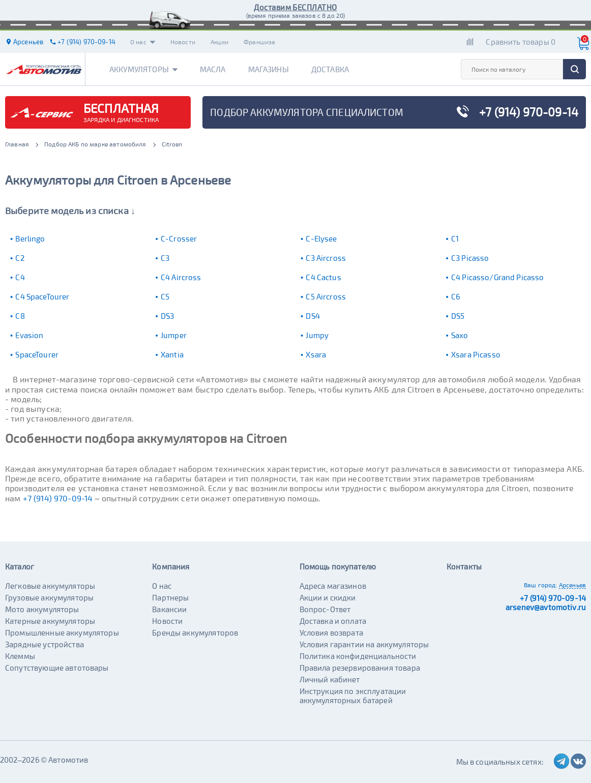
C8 (19, 315)
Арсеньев (572, 584)
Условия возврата (331, 632)
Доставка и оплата (333, 620)
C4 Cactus (323, 277)
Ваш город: (540, 584)
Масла (213, 69)
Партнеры (170, 597)
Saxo (459, 335)
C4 (19, 277)
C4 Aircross (181, 277)
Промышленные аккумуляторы (62, 632)
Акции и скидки (328, 597)
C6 (455, 296)
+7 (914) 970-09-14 (58, 498)
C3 (165, 257)
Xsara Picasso (475, 354)
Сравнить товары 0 (520, 41)
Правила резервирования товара (360, 667)
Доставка (330, 69)
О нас (142, 41)
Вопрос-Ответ (325, 609)
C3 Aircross (326, 257)
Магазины (268, 69)
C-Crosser (179, 238)
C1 (455, 238)
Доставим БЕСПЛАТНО (295, 7)
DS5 (457, 315)
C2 (19, 257)
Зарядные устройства (44, 644)
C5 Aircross (326, 296)
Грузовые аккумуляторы (49, 597)
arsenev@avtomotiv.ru (546, 607)
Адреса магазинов (333, 585)
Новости (182, 41)
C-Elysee (321, 238)
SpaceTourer (36, 354)
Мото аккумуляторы (42, 609)
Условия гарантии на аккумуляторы (364, 644)
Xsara (316, 354)
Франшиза (259, 41)
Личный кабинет (330, 679)
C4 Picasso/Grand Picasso (497, 277)
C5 (165, 296)
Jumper (174, 335)
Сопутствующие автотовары (57, 667)
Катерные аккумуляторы (50, 620)
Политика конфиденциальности (358, 655)
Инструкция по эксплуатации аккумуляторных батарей (353, 695)
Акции (219, 41)
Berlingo (30, 238)
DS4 (312, 315)
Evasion (29, 335)
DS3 (167, 315)
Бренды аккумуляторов (195, 632)
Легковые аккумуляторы (50, 585)
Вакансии (169, 609)
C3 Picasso (470, 257)
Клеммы (20, 655)
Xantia (172, 354)
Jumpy (317, 335)
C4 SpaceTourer (42, 296)
